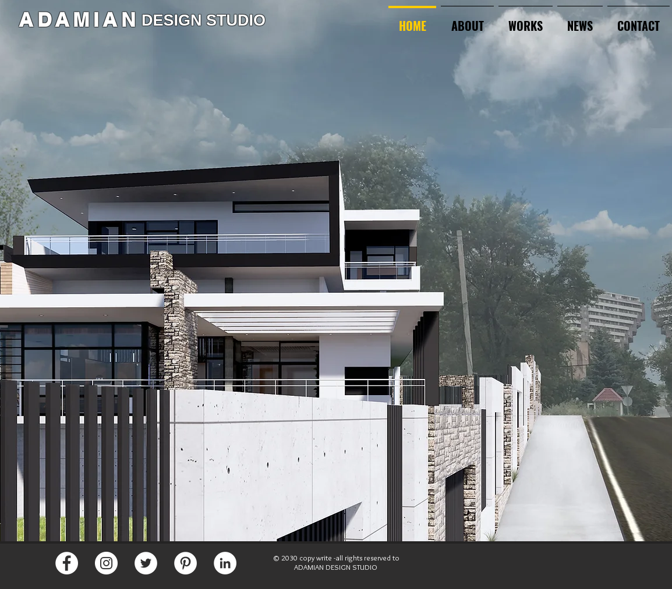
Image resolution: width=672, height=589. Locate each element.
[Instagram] (106, 563)
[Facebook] (66, 563)
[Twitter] (146, 563)
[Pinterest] (185, 563)
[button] (525, 20)
